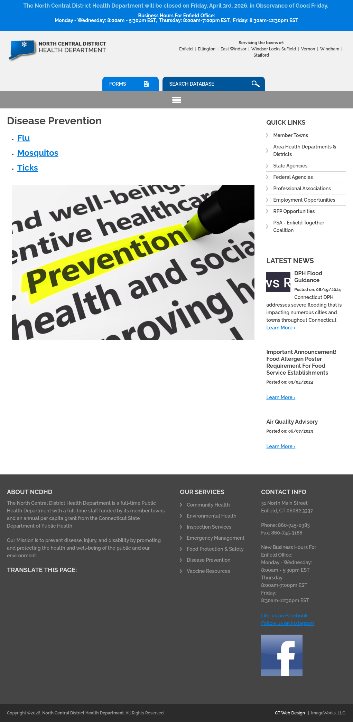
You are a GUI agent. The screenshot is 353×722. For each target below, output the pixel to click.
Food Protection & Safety (215, 549)
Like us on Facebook (284, 615)
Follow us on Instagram (287, 623)
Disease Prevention (208, 560)
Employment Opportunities (304, 200)
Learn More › (280, 327)
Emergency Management (215, 538)
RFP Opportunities (294, 211)
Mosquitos (37, 153)
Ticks (27, 168)
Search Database (191, 84)
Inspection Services (209, 527)
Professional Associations (302, 188)
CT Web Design (290, 713)
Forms (117, 84)
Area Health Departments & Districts (304, 150)
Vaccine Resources (208, 571)
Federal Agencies (293, 177)
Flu (23, 138)
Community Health (208, 505)
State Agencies (290, 166)
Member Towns (290, 135)
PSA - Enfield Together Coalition (298, 226)
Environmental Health (211, 516)
